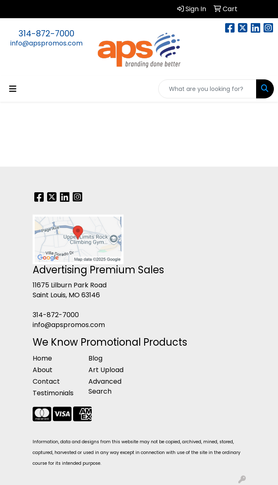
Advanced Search (104, 386)
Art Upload (106, 370)
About (42, 370)
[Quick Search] (207, 88)
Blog (95, 358)
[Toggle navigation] (12, 89)
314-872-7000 (46, 33)
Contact (46, 381)
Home (42, 358)
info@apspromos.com (46, 43)
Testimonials (53, 393)
